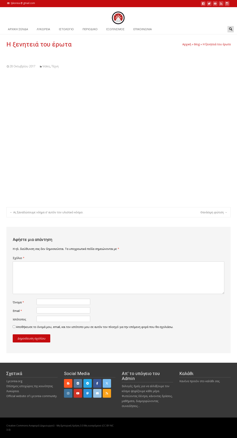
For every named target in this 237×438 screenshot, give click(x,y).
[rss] (107, 393)
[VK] (78, 383)
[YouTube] (78, 393)
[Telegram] (87, 383)
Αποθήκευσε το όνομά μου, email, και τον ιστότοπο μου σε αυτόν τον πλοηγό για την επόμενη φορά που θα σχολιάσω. (94, 327)
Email (17, 311)
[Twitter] (107, 383)
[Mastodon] (87, 393)
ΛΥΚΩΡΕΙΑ (43, 30)
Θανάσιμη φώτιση (213, 212)
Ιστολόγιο (66, 30)
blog (197, 44)
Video (46, 66)
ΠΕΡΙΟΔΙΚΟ (90, 30)
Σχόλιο (18, 258)
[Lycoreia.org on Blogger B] (68, 383)
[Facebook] (97, 383)
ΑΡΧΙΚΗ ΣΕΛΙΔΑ (18, 30)
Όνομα (18, 302)
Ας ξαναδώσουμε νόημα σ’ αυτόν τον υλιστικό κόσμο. (46, 212)
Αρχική (186, 44)
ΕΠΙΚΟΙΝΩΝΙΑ (142, 30)
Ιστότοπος (19, 319)
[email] (97, 393)
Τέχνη (55, 66)
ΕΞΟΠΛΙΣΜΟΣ (115, 30)
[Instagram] (68, 393)
